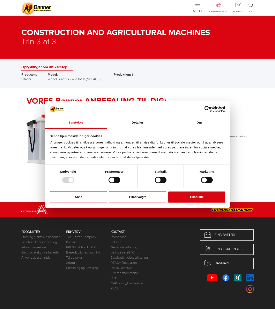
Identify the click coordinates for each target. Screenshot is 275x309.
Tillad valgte (137, 197)
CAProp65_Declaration (127, 283)
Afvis (78, 197)
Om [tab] (199, 122)
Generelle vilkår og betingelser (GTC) (124, 250)
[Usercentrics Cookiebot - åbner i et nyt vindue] (207, 109)
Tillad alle (196, 197)
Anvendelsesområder (36, 258)
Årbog (70, 263)
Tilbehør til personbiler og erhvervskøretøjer (39, 244)
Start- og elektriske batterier (40, 237)
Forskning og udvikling (82, 268)
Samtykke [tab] (76, 122)
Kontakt (71, 242)
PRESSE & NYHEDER (81, 247)
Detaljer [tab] (137, 122)
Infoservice (118, 237)
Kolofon (116, 242)
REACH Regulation (124, 263)
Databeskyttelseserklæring (129, 258)
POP (114, 278)
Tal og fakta (74, 258)
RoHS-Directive (121, 268)
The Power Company (81, 237)
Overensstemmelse (124, 273)
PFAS (114, 288)
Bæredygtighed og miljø (83, 253)
